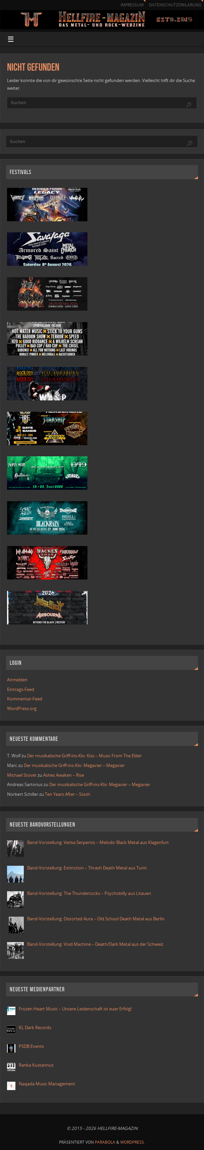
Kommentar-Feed (24, 699)
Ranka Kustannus (36, 1065)
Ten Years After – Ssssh (67, 794)
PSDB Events (31, 1046)
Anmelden (17, 680)
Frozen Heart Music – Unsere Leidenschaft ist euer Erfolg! (76, 1009)
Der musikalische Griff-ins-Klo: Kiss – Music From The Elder (84, 756)
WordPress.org (22, 708)
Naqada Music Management (47, 1084)
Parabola (105, 1142)
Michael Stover (22, 775)
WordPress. (132, 1142)
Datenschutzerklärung (175, 5)
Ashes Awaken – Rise (63, 775)
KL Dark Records (35, 1027)
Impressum (132, 5)
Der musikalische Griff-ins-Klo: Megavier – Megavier (74, 765)
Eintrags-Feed (20, 689)
